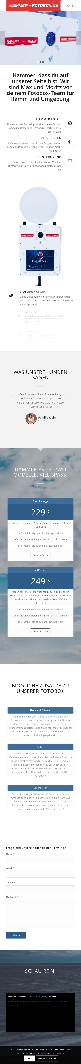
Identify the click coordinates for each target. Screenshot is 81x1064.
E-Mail (10, 868)
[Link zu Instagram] (68, 6)
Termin (10, 882)
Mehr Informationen (47, 1058)
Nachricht (12, 896)
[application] (40, 1012)
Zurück (2, 38)
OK (29, 1058)
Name (10, 853)
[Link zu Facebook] (73, 6)
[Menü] (55, 5)
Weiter (78, 38)
